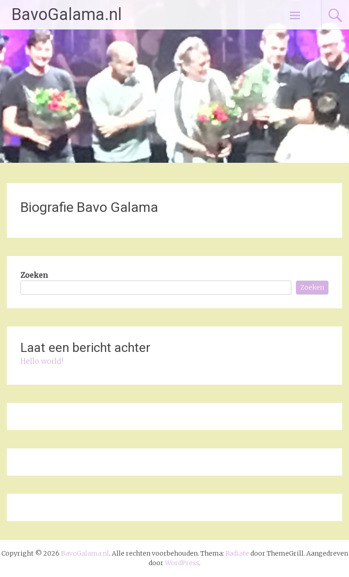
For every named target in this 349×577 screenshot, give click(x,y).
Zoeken (34, 275)
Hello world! (41, 361)
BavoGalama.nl (66, 14)
